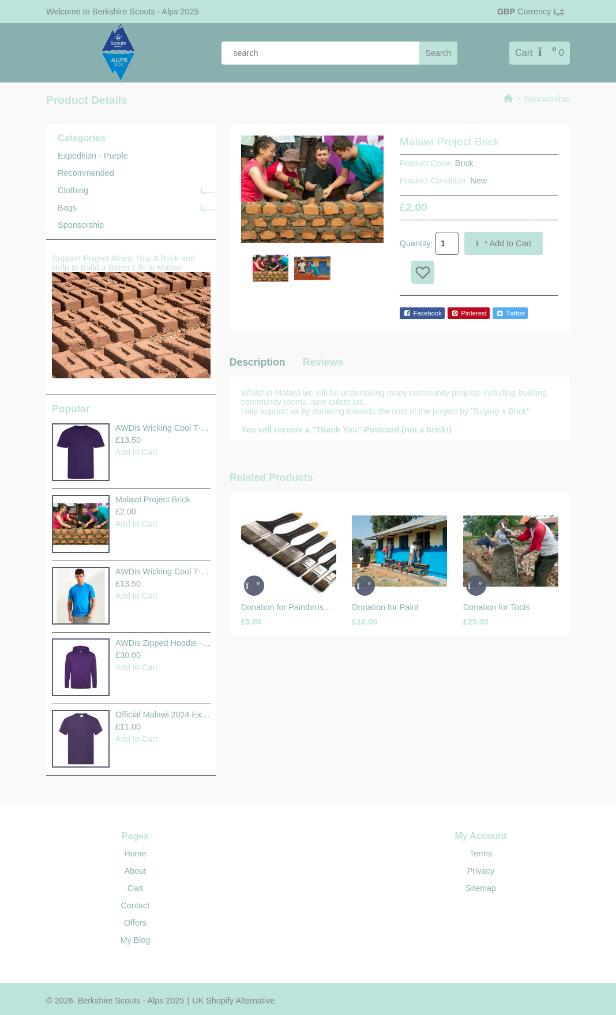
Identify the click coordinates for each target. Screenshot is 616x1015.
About (136, 870)
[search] (438, 53)
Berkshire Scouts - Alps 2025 (144, 11)
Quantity (415, 243)
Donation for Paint (385, 607)
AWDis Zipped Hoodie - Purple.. (163, 643)
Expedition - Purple (93, 155)
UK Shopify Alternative (233, 1000)
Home (135, 853)
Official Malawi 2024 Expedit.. (163, 714)
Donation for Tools (496, 607)
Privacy (480, 870)
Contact (135, 905)
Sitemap (480, 888)
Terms (480, 853)
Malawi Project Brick (152, 499)
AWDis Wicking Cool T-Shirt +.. (163, 428)
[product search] (339, 53)
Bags (67, 207)
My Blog (135, 940)
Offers (135, 922)
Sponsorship (547, 98)
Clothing (73, 190)
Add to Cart (136, 452)
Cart (135, 888)
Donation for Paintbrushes (288, 607)
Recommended (86, 173)
